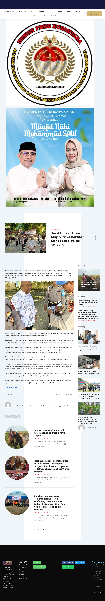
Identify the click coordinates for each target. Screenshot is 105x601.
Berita (68, 12)
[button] (85, 13)
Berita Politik (22, 12)
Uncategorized (100, 565)
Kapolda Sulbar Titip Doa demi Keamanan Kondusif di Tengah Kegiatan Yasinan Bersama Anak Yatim (89, 349)
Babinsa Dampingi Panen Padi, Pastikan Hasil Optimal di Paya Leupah (49, 433)
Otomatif (35, 15)
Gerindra (41, 12)
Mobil (32, 12)
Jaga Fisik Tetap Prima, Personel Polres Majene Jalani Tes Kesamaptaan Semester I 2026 (88, 396)
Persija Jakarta (9, 12)
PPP (49, 12)
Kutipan (98, 575)
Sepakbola (58, 12)
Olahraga (77, 12)
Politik (45, 15)
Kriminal (98, 578)
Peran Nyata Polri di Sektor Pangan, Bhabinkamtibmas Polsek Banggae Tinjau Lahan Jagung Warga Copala (87, 420)
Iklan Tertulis (99, 580)
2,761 (43, 530)
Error (97, 582)
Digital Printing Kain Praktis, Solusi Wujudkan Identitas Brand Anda (89, 373)
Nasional (53, 15)
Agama (98, 586)
